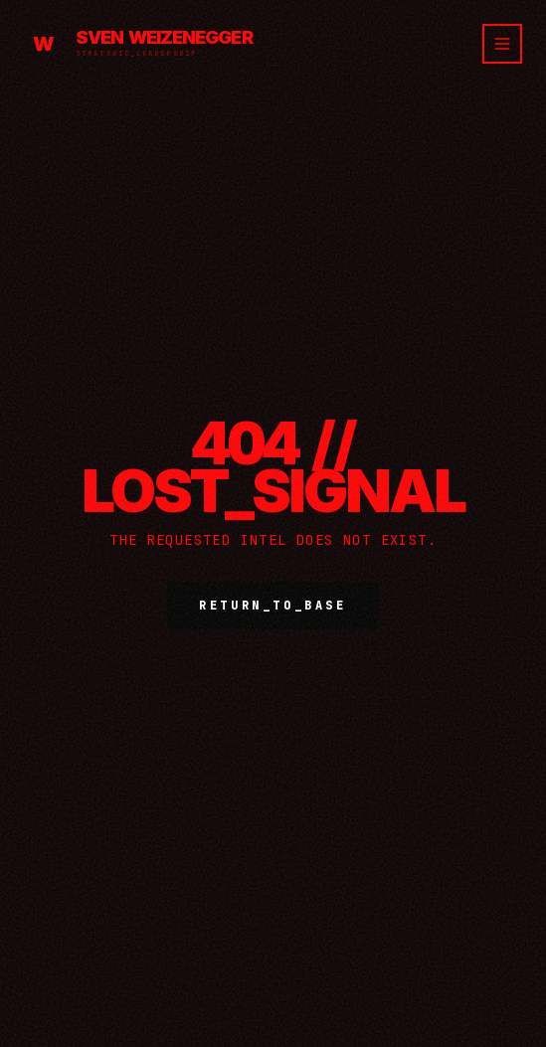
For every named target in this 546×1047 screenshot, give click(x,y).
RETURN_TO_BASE (272, 605)
